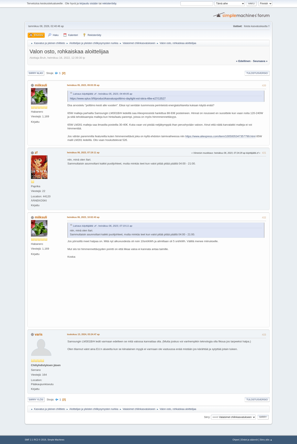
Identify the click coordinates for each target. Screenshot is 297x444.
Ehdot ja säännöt (249, 439)
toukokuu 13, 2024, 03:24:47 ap (83, 334)
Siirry (207, 416)
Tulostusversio (257, 73)
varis (38, 334)
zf (36, 152)
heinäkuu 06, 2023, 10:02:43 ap (83, 217)
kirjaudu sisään (89, 3)
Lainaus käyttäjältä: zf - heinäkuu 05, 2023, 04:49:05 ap (102, 93)
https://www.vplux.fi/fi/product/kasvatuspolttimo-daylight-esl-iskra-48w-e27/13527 (118, 98)
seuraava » (260, 61)
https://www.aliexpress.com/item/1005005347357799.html (220, 136)
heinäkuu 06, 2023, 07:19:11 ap (83, 152)
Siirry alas (36, 73)
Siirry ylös (36, 399)
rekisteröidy (109, 3)
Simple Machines (55, 439)
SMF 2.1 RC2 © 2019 (35, 439)
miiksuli (41, 85)
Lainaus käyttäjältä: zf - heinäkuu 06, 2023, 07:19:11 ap (102, 225)
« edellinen (243, 61)
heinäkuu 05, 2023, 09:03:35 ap (83, 85)
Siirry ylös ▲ (266, 439)
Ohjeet (235, 439)
